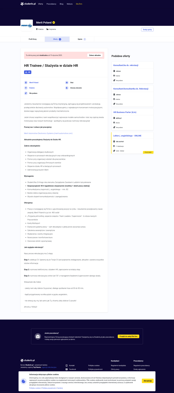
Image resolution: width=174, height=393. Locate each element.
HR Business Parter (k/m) (124, 112)
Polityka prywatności (95, 369)
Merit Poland (33, 82)
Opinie (82, 39)
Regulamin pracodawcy (142, 365)
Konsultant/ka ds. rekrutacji (125, 65)
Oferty (40, 4)
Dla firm (79, 4)
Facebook (72, 369)
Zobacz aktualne (95, 55)
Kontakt (72, 365)
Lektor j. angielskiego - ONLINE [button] (127, 136)
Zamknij (60, 388)
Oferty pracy (115, 369)
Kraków (32, 88)
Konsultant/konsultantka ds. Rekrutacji (130, 89)
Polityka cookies (94, 365)
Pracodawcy (51, 4)
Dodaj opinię (147, 29)
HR (29, 72)
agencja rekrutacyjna (49, 367)
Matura (70, 4)
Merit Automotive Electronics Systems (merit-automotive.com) (48, 133)
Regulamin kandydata (118, 365)
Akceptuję (148, 381)
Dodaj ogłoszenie (139, 369)
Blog (61, 4)
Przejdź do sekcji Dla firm (128, 336)
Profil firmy (33, 39)
